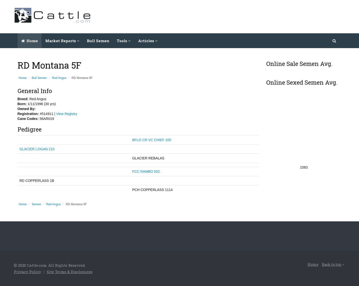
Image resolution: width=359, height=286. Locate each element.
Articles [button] (148, 40)
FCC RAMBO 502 (146, 171)
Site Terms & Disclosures (70, 271)
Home (29, 40)
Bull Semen (98, 40)
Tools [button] (124, 40)
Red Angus (59, 78)
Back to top (333, 264)
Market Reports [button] (62, 40)
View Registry (66, 114)
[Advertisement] (255, 16)
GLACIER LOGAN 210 (37, 149)
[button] (334, 40)
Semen (36, 204)
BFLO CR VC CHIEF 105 (151, 140)
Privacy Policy (27, 271)
